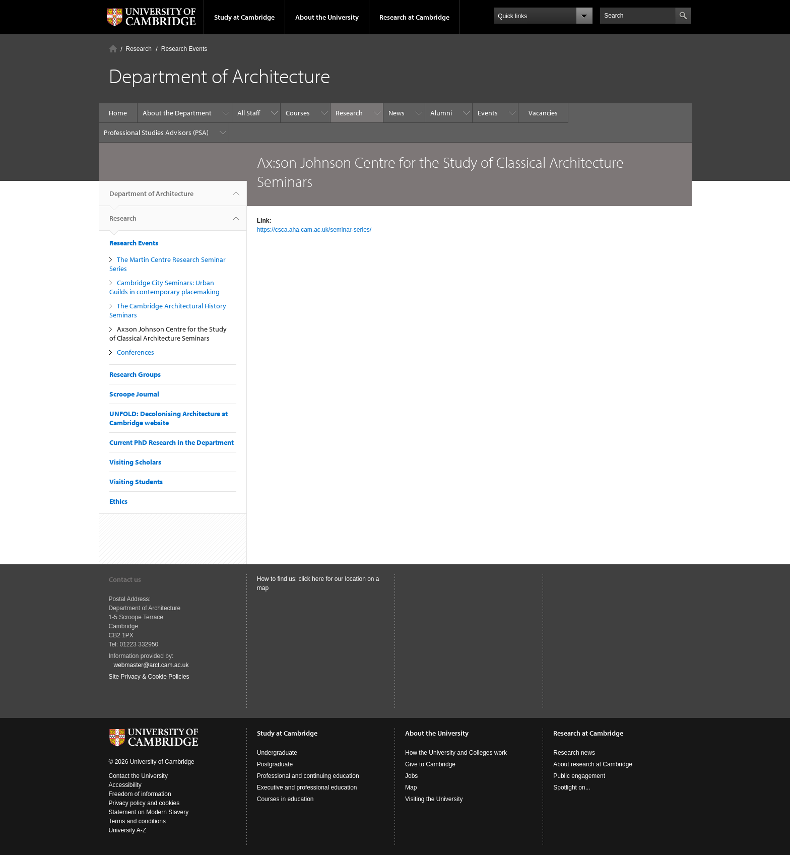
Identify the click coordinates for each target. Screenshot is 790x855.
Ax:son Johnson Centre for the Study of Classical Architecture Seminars (168, 333)
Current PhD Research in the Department (171, 442)
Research (139, 48)
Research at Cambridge (414, 17)
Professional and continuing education (308, 775)
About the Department (177, 112)
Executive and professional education (307, 787)
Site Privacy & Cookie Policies (149, 676)
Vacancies (543, 112)
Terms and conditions (137, 821)
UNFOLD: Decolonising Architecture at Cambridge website (168, 418)
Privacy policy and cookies (144, 803)
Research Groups (135, 374)
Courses (298, 112)
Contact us (125, 579)
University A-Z (128, 830)
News (396, 112)
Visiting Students (136, 481)
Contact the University (138, 775)
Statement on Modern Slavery (149, 812)
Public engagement (579, 775)
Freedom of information (140, 794)
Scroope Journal (134, 394)
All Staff (248, 112)
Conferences (135, 352)
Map (411, 787)
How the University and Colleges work (456, 752)
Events (488, 112)
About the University (327, 17)
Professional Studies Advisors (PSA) (156, 132)
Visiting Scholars (135, 462)
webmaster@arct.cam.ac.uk (151, 665)
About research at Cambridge (592, 764)
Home (113, 48)
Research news (574, 752)
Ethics (118, 501)
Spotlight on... (571, 787)
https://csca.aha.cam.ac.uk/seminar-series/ (314, 229)
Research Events (184, 48)
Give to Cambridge (430, 764)
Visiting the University (434, 799)
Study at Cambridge (244, 17)
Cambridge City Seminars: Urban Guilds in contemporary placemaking (164, 287)
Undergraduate (277, 752)
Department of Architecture (151, 197)
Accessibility (125, 784)
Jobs (411, 775)
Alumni (441, 112)
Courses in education (285, 799)
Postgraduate (275, 764)
